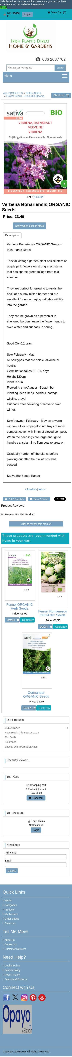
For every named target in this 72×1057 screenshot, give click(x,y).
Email (8, 860)
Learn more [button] (37, 4)
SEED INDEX (33, 93)
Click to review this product (36, 524)
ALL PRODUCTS (13, 93)
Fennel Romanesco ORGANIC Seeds (52, 613)
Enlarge (39, 196)
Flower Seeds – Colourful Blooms (25, 96)
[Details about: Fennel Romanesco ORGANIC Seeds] (45, 626)
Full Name (11, 852)
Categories (11, 905)
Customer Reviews (15, 949)
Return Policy (12, 974)
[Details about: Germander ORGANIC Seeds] (28, 707)
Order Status (12, 918)
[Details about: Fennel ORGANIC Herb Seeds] (12, 620)
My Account (11, 914)
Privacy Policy (12, 970)
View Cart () (57, 12)
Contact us (11, 944)
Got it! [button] (3, 7)
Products (10, 909)
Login (27, 14)
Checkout (36, 798)
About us (10, 939)
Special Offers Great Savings (21, 746)
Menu (8, 75)
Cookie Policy (12, 965)
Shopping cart (38, 785)
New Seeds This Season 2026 (22, 732)
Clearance (10, 742)
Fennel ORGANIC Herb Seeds (19, 606)
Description (12, 235)
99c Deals (10, 737)
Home (8, 900)
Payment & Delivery (16, 979)
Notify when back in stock (29, 226)
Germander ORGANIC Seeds (36, 694)
